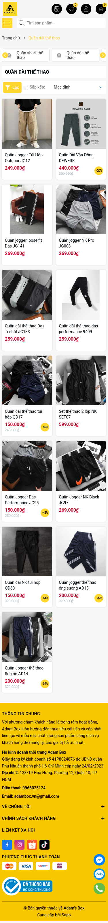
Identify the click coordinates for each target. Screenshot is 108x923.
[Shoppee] (32, 845)
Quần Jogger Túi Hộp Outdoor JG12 (24, 158)
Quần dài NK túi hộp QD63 (23, 585)
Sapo (66, 915)
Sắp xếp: (34, 87)
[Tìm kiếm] (22, 23)
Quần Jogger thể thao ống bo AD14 (24, 671)
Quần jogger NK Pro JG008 (76, 243)
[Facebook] (7, 845)
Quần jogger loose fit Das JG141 (23, 243)
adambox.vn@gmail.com (36, 796)
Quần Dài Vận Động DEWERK (76, 158)
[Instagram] (19, 845)
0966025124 (34, 788)
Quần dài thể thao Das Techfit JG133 (24, 329)
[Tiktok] (44, 845)
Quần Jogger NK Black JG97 (79, 500)
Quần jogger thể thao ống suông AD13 (77, 585)
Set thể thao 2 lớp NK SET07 (78, 414)
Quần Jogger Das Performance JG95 (22, 500)
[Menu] (7, 23)
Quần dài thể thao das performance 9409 (78, 329)
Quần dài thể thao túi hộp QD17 (23, 414)
